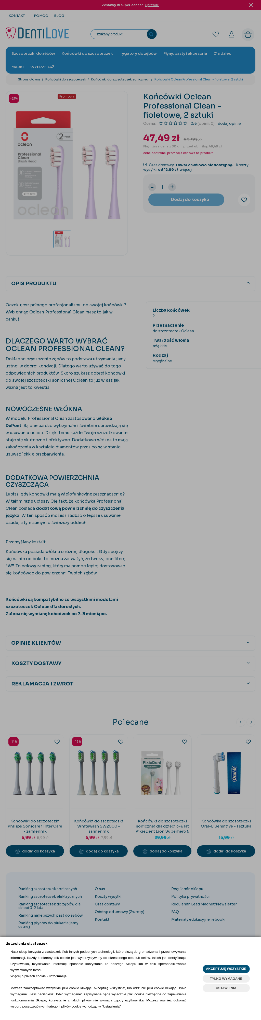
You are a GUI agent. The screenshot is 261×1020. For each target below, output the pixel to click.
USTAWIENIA (226, 988)
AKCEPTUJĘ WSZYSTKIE (226, 969)
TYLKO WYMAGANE (226, 979)
